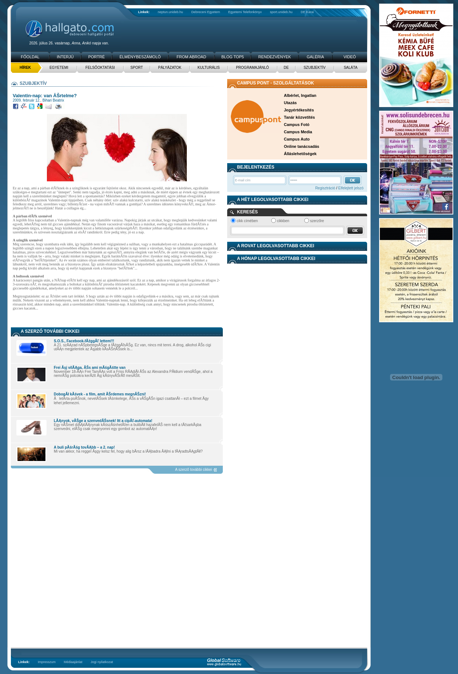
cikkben (283, 221)
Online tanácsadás (301, 146)
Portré (96, 57)
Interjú (65, 57)
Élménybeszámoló (140, 57)
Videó (350, 57)
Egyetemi (58, 68)
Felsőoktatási (100, 68)
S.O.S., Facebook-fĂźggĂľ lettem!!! (84, 341)
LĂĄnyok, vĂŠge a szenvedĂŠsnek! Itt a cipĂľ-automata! (103, 421)
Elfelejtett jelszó (350, 188)
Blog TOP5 (232, 57)
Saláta (351, 68)
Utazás (290, 102)
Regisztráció (325, 188)
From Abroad (191, 57)
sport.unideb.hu (281, 12)
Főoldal (30, 57)
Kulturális (209, 68)
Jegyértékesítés (299, 110)
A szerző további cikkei (193, 470)
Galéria (315, 57)
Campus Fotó (296, 124)
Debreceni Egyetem (205, 12)
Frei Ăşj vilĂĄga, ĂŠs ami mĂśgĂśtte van (89, 368)
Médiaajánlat (73, 662)
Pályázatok (169, 68)
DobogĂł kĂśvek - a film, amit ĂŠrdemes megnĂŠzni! (100, 394)
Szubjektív (315, 68)
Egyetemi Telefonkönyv (245, 12)
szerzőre (317, 221)
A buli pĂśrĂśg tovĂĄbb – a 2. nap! (84, 447)
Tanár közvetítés (299, 117)
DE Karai (307, 12)
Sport (136, 68)
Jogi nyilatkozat (102, 662)
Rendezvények (274, 57)
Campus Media (298, 132)
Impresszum (47, 662)
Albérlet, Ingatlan (300, 95)
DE (286, 68)
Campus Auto (297, 139)
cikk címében (247, 221)
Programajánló (252, 68)
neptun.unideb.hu (170, 12)
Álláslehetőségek (300, 153)
